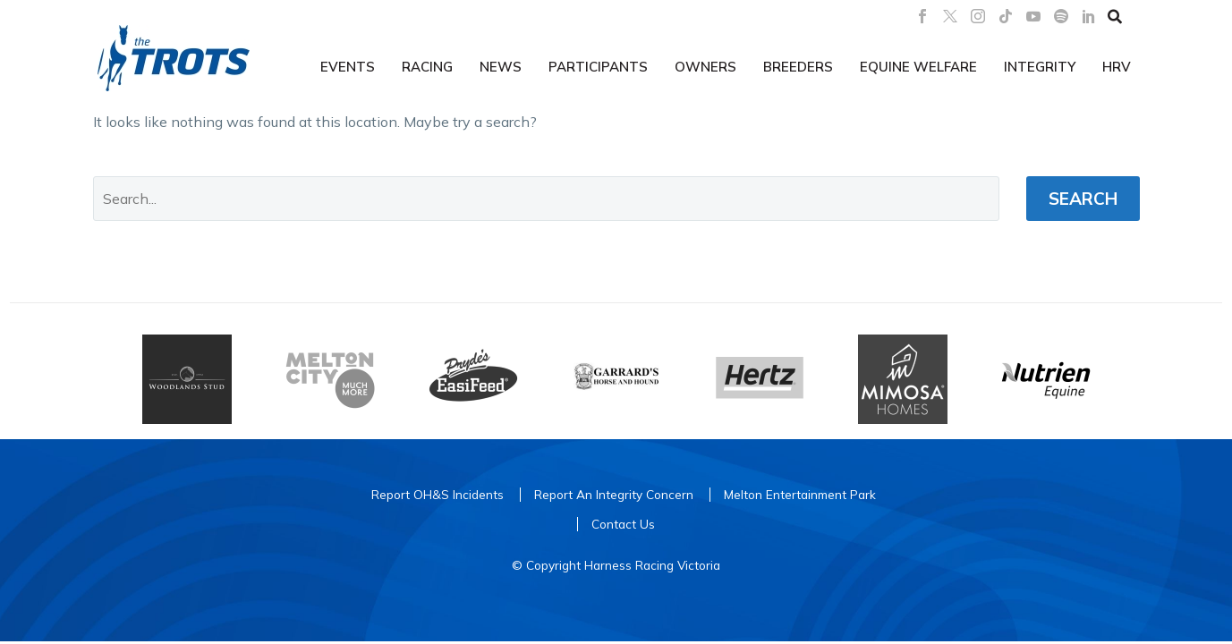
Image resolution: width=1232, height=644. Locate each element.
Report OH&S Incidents (437, 494)
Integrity (1039, 66)
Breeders (798, 66)
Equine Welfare (918, 66)
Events (347, 66)
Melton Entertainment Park (800, 494)
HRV (1116, 66)
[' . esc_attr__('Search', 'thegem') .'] (546, 198)
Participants (598, 66)
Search (1083, 198)
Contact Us (623, 523)
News (501, 66)
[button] (1115, 16)
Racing (427, 66)
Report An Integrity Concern (613, 494)
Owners (705, 66)
